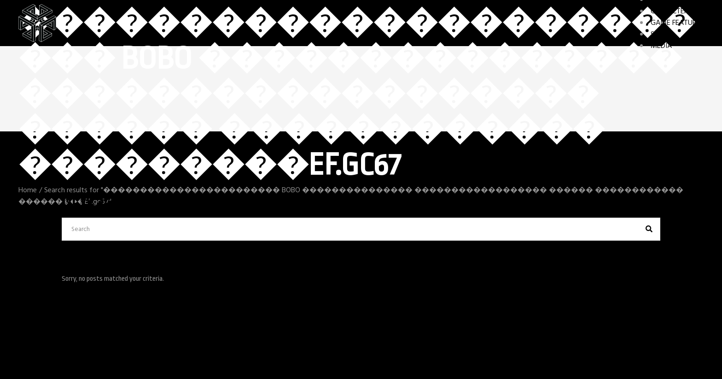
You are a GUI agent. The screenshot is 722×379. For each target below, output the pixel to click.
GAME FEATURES (677, 23)
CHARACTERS (671, 12)
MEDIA (661, 46)
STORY (661, 35)
